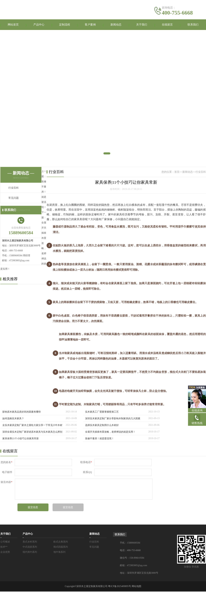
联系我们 (193, 24)
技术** (4, 547)
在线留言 (167, 24)
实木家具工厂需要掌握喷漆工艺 (102, 412)
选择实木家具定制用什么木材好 (102, 425)
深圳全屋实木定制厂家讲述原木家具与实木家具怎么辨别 (32, 432)
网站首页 (13, 24)
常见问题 (13, 198)
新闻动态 (115, 24)
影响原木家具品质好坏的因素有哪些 (21, 412)
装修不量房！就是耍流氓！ (99, 439)
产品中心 (38, 24)
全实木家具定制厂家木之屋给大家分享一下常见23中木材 (32, 425)
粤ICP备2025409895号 (119, 586)
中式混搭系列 (30, 547)
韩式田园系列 (60, 547)
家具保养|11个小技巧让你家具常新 (20, 439)
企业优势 (5, 552)
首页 (176, 172)
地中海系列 (59, 552)
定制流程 (64, 24)
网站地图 (136, 586)
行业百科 (13, 188)
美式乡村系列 (30, 542)
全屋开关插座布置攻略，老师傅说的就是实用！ (110, 432)
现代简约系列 (30, 552)
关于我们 (141, 24)
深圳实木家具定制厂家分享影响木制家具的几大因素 (112, 419)
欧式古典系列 (60, 542)
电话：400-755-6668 (130, 551)
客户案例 (90, 24)
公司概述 (5, 542)
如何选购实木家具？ (13, 419)
